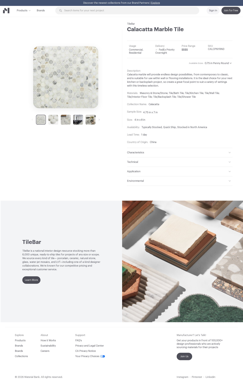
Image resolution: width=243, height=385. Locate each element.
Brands (41, 10)
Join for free (231, 10)
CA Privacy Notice (85, 351)
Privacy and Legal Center (89, 346)
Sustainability (48, 346)
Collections (21, 356)
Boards (19, 351)
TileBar (131, 24)
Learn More (31, 280)
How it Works (48, 340)
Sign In (213, 10)
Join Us (184, 356)
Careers (45, 351)
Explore (155, 3)
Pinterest (197, 377)
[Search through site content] (129, 10)
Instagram (182, 377)
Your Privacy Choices (90, 356)
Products (22, 10)
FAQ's (78, 340)
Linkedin (210, 377)
